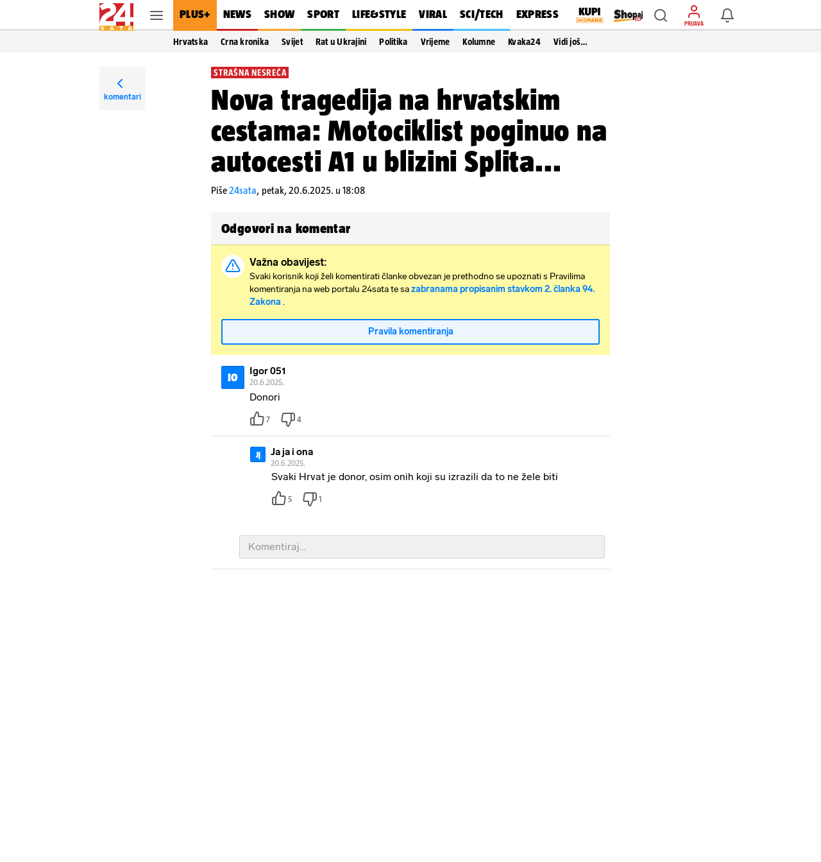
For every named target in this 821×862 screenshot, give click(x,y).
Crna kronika (245, 42)
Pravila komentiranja (410, 331)
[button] (660, 15)
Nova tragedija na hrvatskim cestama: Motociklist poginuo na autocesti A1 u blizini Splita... (409, 130)
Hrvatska (190, 42)
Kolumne (478, 42)
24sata (243, 190)
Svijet (292, 42)
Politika (393, 42)
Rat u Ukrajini (341, 42)
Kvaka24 (524, 42)
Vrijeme (435, 42)
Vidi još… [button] (571, 42)
